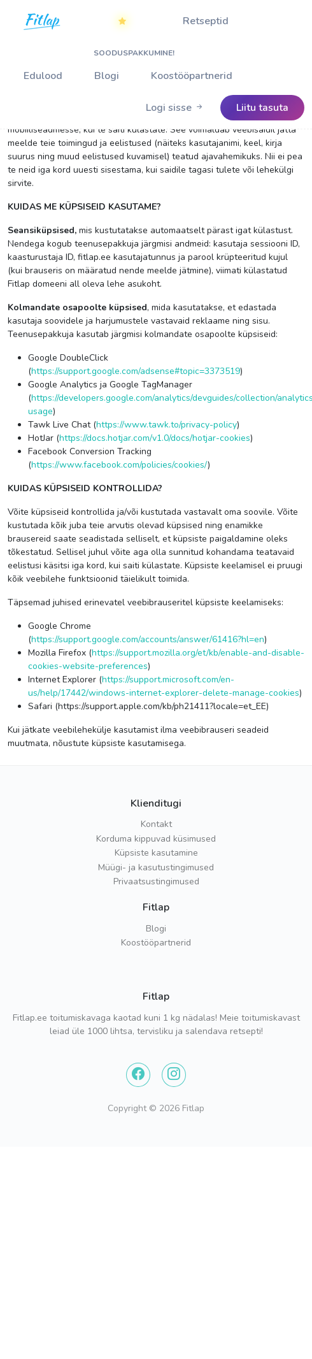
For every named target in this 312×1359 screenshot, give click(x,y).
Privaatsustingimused (156, 881)
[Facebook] (138, 1074)
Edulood (43, 76)
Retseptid (206, 21)
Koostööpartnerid (191, 76)
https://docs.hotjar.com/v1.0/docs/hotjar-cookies (154, 438)
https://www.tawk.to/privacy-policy (166, 425)
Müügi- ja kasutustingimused (156, 867)
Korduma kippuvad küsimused (156, 839)
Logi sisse (175, 108)
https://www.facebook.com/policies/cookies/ (119, 465)
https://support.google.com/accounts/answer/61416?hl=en (147, 639)
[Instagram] (173, 1074)
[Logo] (43, 32)
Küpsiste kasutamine (156, 853)
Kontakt (156, 824)
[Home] (43, 21)
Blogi (106, 76)
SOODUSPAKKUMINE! (130, 26)
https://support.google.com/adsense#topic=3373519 (135, 371)
